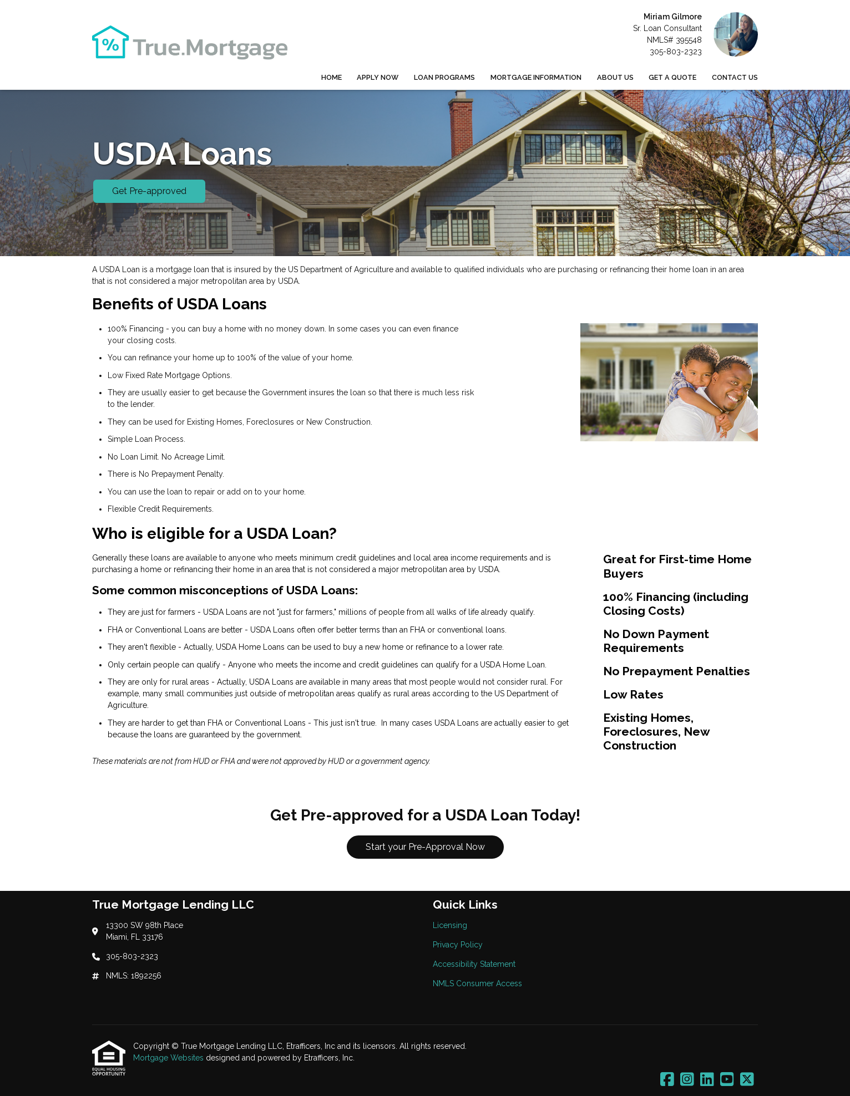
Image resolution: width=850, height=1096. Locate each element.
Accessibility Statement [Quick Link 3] (474, 964)
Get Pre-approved (149, 191)
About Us (615, 77)
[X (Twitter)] (747, 1080)
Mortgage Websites (169, 1057)
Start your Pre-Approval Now (425, 847)
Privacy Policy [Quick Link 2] (458, 944)
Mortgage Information (535, 77)
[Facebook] (667, 1080)
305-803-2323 (676, 51)
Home (331, 77)
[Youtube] (727, 1080)
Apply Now (377, 77)
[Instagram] (687, 1080)
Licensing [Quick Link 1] (450, 925)
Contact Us (735, 77)
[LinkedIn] (707, 1080)
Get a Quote (672, 77)
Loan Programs (444, 77)
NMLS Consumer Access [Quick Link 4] (477, 983)
